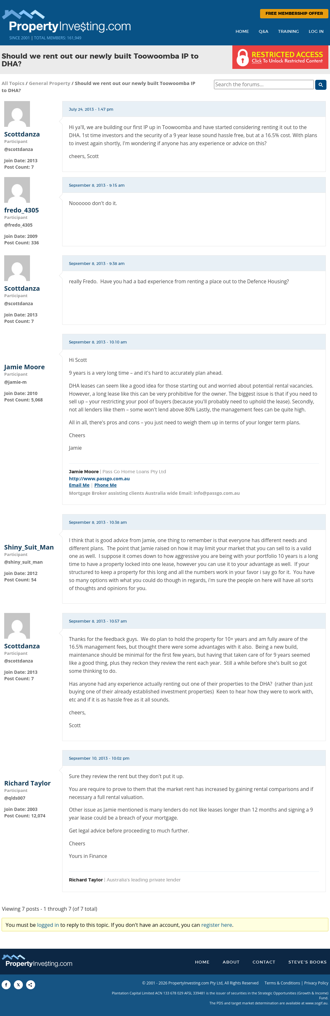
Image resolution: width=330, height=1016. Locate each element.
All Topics (13, 83)
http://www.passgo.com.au (99, 478)
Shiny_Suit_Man (29, 547)
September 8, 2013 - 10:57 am (98, 621)
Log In (316, 32)
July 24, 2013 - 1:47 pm (91, 109)
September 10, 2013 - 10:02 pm (99, 758)
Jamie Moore (24, 367)
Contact (264, 962)
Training (288, 32)
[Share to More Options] (30, 984)
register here (216, 924)
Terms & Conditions (282, 983)
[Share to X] (18, 984)
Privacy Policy (316, 983)
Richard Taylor (27, 783)
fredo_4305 (21, 210)
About (231, 962)
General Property (50, 83)
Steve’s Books (307, 962)
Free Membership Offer (294, 14)
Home (242, 32)
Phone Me (105, 485)
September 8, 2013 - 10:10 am (98, 342)
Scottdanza (22, 134)
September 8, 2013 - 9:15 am (97, 185)
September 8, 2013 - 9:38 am (97, 264)
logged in (48, 924)
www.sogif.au (317, 1003)
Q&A (263, 32)
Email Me (79, 485)
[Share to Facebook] (6, 984)
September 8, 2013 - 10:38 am (98, 522)
